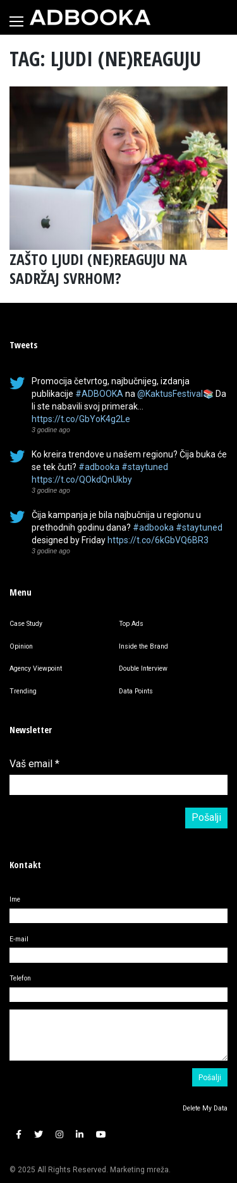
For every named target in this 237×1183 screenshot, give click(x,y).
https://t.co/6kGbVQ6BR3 (158, 540)
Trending (23, 691)
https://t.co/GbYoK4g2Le (81, 419)
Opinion (21, 646)
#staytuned (144, 467)
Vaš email (34, 764)
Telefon (20, 978)
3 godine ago (51, 429)
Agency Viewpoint (35, 668)
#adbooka (98, 467)
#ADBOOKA (99, 394)
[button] (18, 1134)
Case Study (25, 624)
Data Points (136, 691)
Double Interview (143, 668)
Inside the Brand (143, 646)
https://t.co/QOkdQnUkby (82, 479)
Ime (14, 899)
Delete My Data (205, 1108)
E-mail (18, 939)
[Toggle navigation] (16, 21)
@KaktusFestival (170, 394)
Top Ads (131, 624)
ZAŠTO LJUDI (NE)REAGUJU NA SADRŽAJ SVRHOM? (98, 268)
